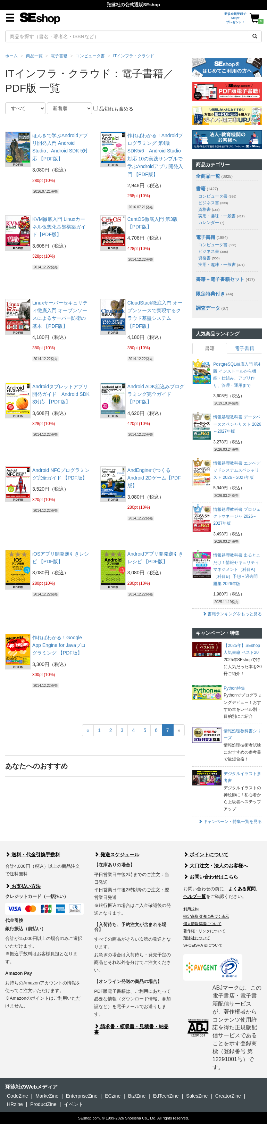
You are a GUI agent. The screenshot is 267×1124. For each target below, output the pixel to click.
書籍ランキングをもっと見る (232, 613)
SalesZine (197, 1096)
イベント (73, 1104)
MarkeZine (46, 1096)
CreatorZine (228, 1096)
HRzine (15, 1104)
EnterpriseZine (82, 1096)
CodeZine (17, 1096)
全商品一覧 (208, 176)
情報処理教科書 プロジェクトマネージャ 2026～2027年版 (236, 516)
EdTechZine (166, 1096)
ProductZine (43, 1104)
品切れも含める (113, 108)
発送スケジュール (116, 854)
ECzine (112, 1096)
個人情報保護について (202, 924)
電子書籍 (59, 55)
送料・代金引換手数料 (32, 854)
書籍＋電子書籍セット (220, 279)
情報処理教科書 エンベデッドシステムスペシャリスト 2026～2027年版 (236, 470)
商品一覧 (34, 55)
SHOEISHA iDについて (203, 945)
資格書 (208, 209)
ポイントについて (205, 854)
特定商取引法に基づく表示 (206, 916)
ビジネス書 (213, 202)
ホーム (11, 55)
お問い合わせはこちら (210, 877)
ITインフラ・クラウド (134, 55)
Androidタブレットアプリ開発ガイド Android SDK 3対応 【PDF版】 (61, 394)
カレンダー (211, 222)
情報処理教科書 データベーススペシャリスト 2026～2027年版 (237, 424)
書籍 (201, 188)
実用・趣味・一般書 (221, 216)
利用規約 (191, 909)
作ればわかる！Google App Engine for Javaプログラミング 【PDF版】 (59, 645)
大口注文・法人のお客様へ (215, 865)
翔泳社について (196, 938)
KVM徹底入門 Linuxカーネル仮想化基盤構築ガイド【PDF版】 (59, 227)
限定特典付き (210, 294)
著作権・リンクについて (204, 931)
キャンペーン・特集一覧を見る (230, 821)
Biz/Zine (137, 1096)
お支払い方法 (23, 886)
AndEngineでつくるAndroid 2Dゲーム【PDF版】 (154, 478)
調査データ (208, 308)
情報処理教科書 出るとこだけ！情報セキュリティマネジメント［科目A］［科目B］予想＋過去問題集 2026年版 (236, 569)
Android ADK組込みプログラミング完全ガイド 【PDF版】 (155, 394)
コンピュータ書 (90, 55)
